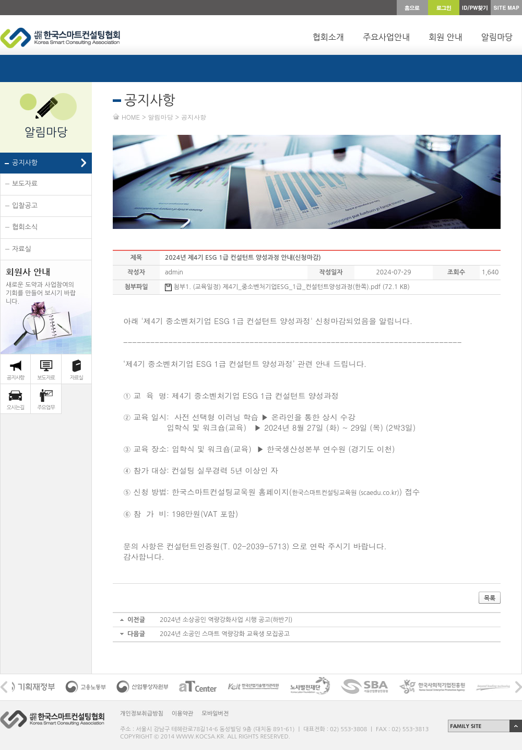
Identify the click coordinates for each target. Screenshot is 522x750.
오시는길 (16, 407)
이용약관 (182, 714)
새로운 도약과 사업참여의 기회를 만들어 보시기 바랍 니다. (41, 286)
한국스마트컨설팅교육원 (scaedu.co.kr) (345, 493)
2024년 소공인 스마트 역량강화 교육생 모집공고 (225, 634)
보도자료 (25, 183)
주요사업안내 (386, 37)
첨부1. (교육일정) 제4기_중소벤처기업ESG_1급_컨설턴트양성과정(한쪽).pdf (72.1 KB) (287, 287)
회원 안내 (445, 37)
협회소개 (328, 37)
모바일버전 (215, 714)
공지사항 (25, 162)
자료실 (21, 249)
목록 (489, 598)
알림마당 (497, 37)
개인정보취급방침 (141, 714)
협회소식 (25, 227)
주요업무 (46, 407)
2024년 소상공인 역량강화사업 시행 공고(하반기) (226, 620)
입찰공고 (25, 205)
